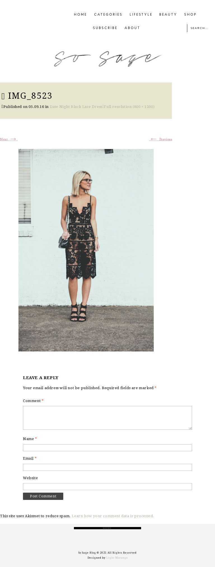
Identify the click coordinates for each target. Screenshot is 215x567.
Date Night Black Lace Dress (76, 107)
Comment (33, 401)
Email (30, 458)
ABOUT (132, 28)
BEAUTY (168, 14)
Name (30, 439)
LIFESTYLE (141, 14)
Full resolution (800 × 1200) (129, 107)
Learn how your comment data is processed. (113, 516)
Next (9, 139)
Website (30, 478)
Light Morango (117, 557)
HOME (80, 14)
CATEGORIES (108, 14)
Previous (160, 139)
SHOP (190, 14)
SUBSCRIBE (105, 28)
